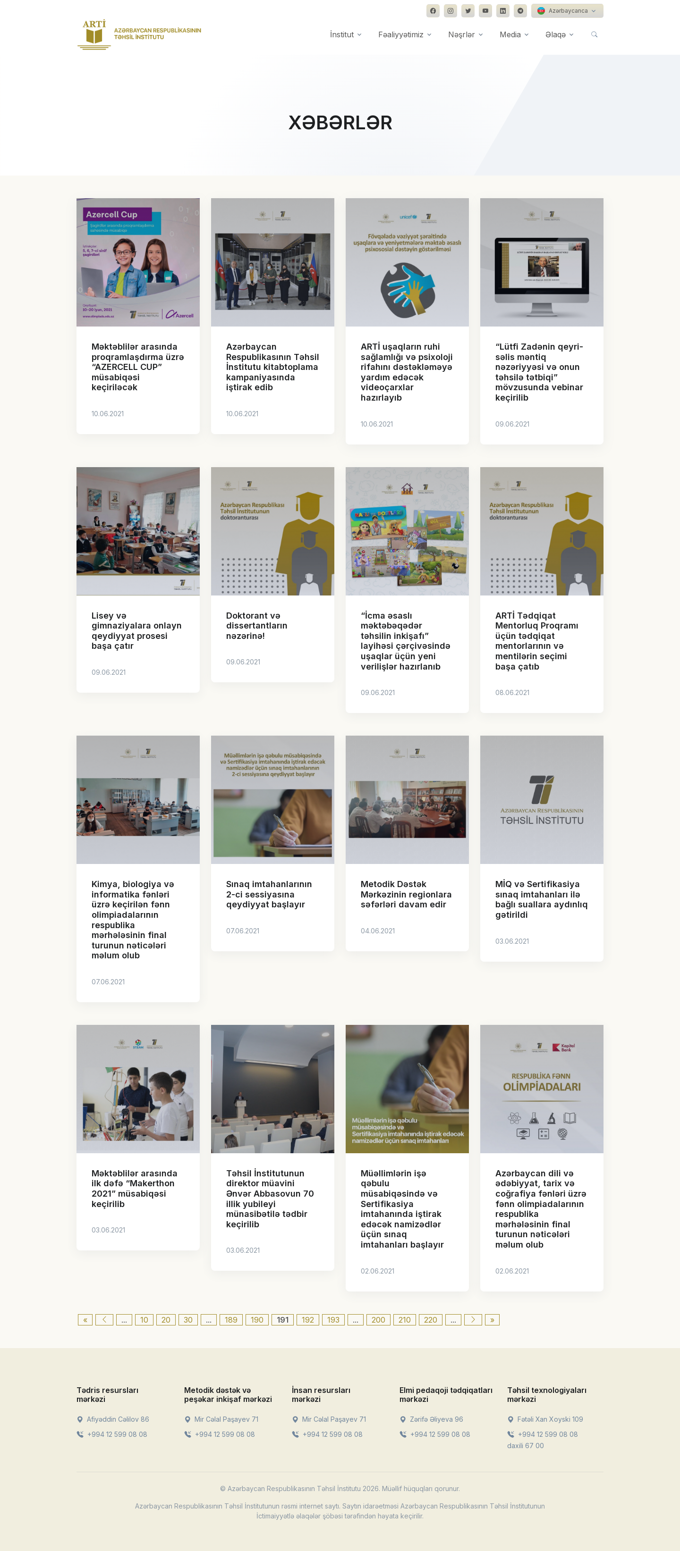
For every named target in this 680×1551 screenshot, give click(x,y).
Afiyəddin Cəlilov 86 (112, 1419)
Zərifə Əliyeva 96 (431, 1419)
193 (333, 1320)
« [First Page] (85, 1320)
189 (231, 1320)
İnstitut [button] (342, 34)
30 (188, 1320)
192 (308, 1320)
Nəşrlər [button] (461, 34)
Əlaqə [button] (555, 34)
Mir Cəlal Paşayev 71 (221, 1419)
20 (166, 1320)
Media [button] (510, 34)
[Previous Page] (104, 1319)
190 (257, 1320)
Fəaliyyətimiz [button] (401, 34)
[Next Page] (473, 1319)
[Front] (139, 34)
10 (144, 1320)
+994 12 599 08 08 (111, 1434)
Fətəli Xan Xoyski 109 (545, 1419)
